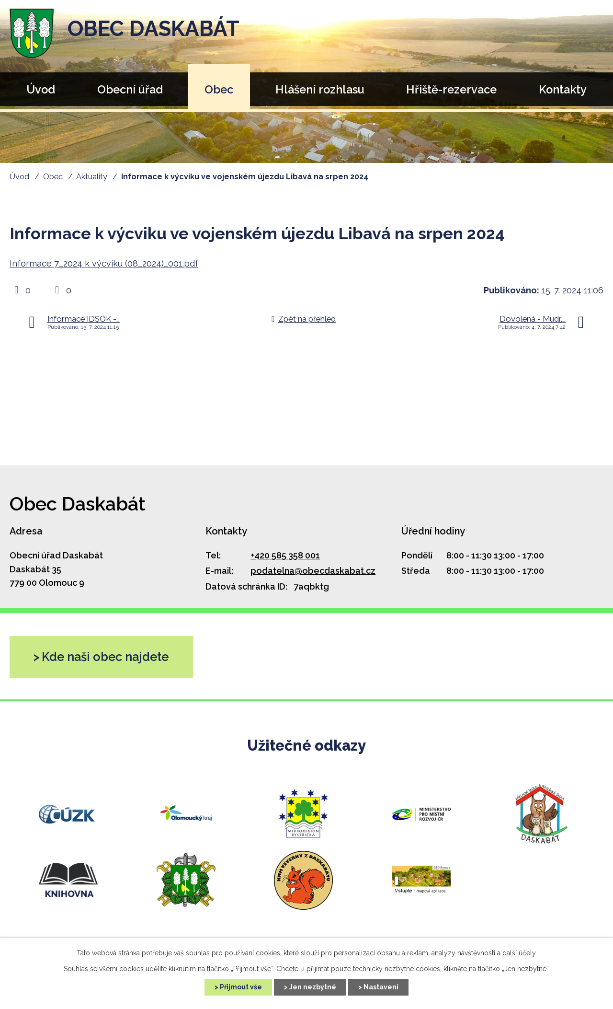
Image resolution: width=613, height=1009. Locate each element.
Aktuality (91, 176)
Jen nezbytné (312, 987)
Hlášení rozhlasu (319, 89)
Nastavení (380, 987)
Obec (218, 89)
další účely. (519, 953)
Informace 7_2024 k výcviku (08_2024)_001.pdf (104, 263)
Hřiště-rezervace (451, 89)
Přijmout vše (241, 987)
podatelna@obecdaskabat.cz (312, 571)
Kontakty (563, 89)
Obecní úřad (130, 89)
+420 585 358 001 (285, 555)
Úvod (40, 89)
